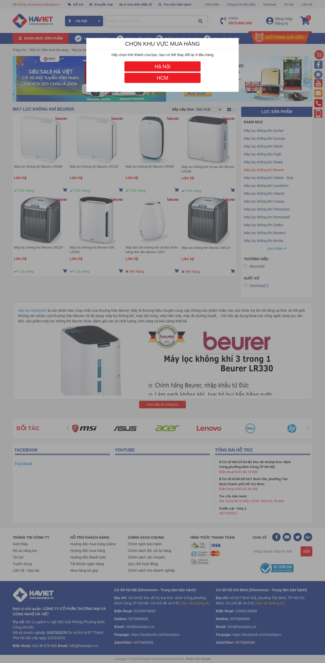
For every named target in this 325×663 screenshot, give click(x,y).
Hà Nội (162, 66)
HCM (162, 78)
